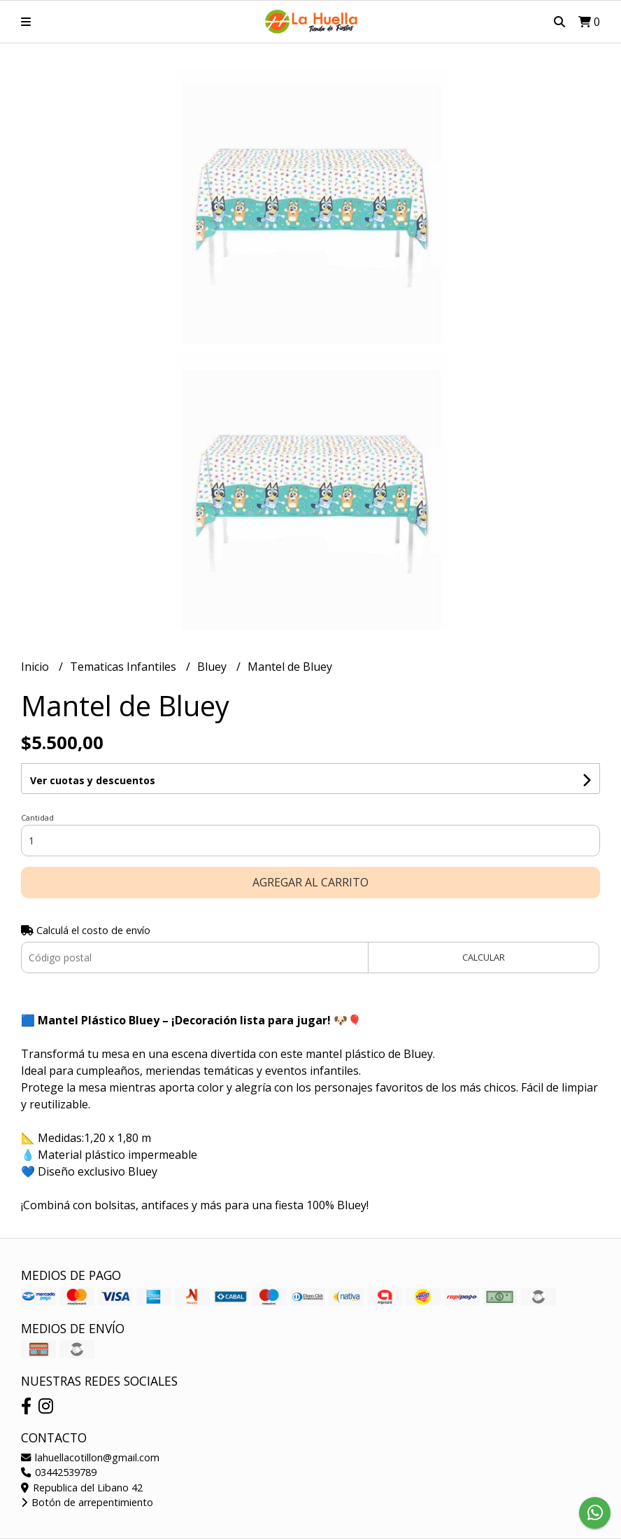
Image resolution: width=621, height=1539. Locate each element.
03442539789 (59, 1472)
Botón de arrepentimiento (87, 1502)
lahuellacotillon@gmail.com (90, 1457)
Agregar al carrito (310, 882)
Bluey (213, 666)
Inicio (36, 666)
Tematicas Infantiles (124, 666)
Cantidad (37, 817)
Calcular (483, 957)
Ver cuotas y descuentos (92, 780)
